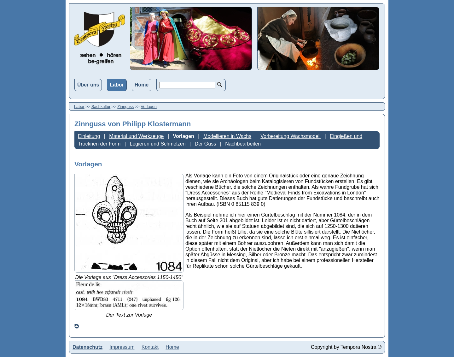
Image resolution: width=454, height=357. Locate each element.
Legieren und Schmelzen (158, 143)
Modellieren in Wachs (227, 136)
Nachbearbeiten (243, 143)
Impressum (121, 347)
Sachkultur (100, 106)
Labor (117, 84)
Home (141, 84)
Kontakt (150, 347)
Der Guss (205, 143)
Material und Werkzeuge (136, 136)
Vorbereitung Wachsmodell (290, 136)
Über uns (88, 84)
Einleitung (89, 136)
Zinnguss (125, 106)
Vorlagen (149, 106)
